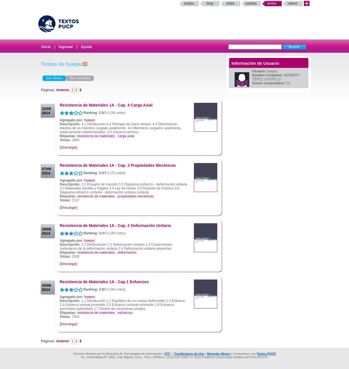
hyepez (89, 120)
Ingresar (65, 47)
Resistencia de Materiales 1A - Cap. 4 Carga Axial (106, 105)
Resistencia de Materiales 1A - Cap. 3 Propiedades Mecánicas (118, 165)
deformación (127, 253)
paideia (251, 3)
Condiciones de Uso (189, 353)
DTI (167, 353)
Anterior (63, 90)
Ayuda (86, 47)
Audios (189, 3)
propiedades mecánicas (136, 196)
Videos (293, 3)
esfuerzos (125, 313)
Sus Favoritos (80, 78)
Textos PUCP (266, 353)
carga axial (126, 136)
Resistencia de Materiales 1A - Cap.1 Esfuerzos (104, 282)
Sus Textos (54, 78)
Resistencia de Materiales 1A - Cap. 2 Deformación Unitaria (115, 225)
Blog (209, 3)
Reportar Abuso (219, 353)
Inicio (46, 47)
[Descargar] (69, 147)
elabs (230, 3)
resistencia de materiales (96, 136)
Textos (271, 3)
